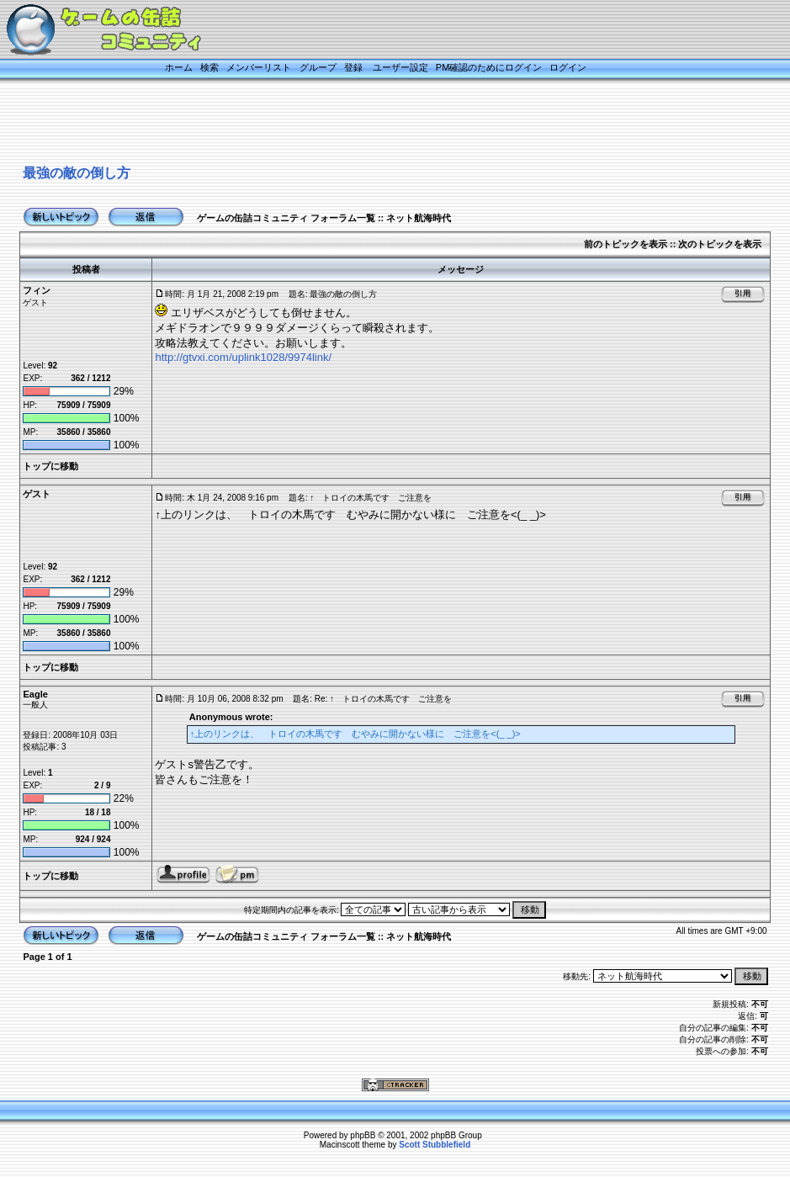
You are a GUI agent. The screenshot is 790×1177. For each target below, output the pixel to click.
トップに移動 (50, 466)
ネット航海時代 (418, 218)
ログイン (567, 67)
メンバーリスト (258, 67)
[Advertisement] (374, 124)
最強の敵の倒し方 (76, 173)
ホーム (179, 67)
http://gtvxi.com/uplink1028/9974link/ (243, 357)
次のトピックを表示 (719, 244)
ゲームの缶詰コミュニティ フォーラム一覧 (286, 218)
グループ (318, 67)
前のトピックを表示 (625, 244)
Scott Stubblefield (434, 1144)
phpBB (362, 1135)
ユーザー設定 (400, 67)
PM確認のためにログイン (489, 67)
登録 (353, 67)
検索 (209, 67)
